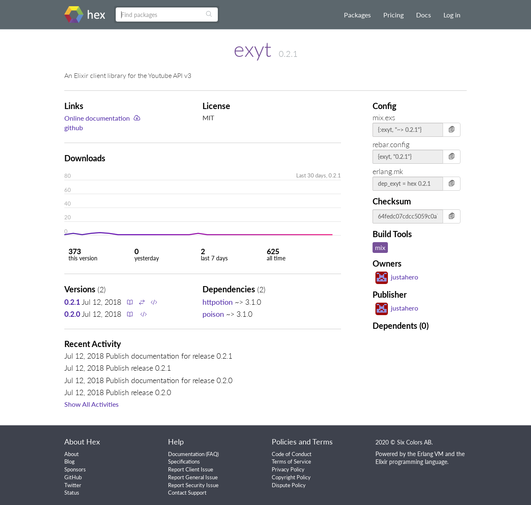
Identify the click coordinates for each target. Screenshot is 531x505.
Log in (451, 15)
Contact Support (187, 492)
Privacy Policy (288, 469)
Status (71, 492)
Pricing (393, 15)
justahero (396, 277)
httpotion (217, 301)
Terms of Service (291, 461)
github (73, 127)
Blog (69, 461)
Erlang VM (430, 453)
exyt (252, 48)
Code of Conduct (292, 454)
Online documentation (97, 118)
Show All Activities (91, 404)
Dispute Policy (289, 485)
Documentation (186, 454)
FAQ (212, 454)
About (71, 454)
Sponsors (75, 469)
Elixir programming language (411, 461)
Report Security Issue (193, 485)
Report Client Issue (190, 469)
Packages (357, 15)
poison (213, 313)
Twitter (72, 485)
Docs (423, 15)
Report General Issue (193, 477)
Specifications (184, 461)
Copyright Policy (291, 477)
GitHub (73, 477)
